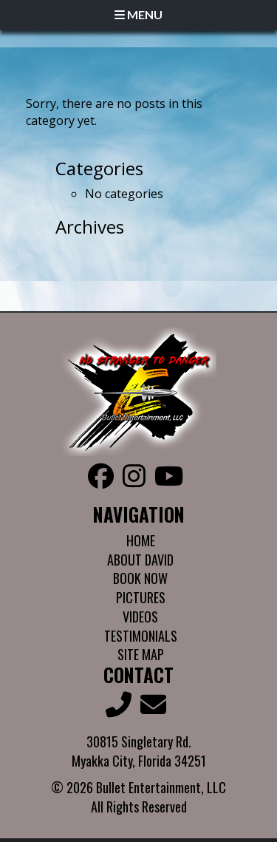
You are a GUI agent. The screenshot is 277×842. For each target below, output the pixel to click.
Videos (140, 616)
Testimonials (140, 635)
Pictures (140, 597)
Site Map (140, 654)
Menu (138, 14)
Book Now (140, 578)
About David (140, 559)
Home (140, 540)
